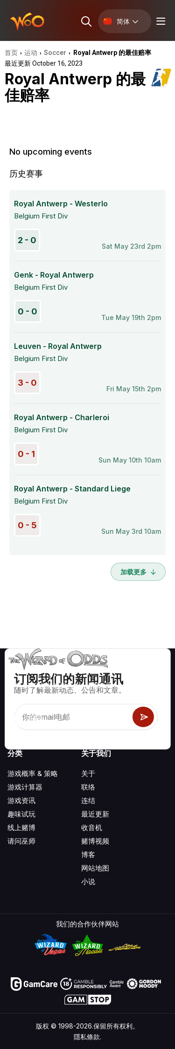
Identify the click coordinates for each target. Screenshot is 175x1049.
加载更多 (138, 572)
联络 (88, 787)
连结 (88, 800)
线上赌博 (21, 827)
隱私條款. (87, 1037)
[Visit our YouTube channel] (15, 721)
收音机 (91, 827)
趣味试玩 (21, 814)
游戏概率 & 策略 (32, 773)
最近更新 (95, 814)
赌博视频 (95, 841)
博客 (88, 854)
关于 (88, 773)
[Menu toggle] (159, 21)
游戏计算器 (24, 787)
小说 (88, 881)
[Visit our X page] (36, 721)
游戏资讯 (21, 800)
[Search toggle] (86, 21)
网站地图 (95, 868)
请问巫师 (21, 841)
